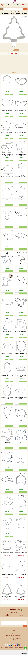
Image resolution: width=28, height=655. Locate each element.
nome (2, 621)
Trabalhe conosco (14, 632)
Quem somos (14, 630)
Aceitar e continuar (24, 653)
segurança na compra (21, 614)
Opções (14, 72)
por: (5, 91)
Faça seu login (18, 2)
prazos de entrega (7, 615)
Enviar (25, 626)
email (2, 624)
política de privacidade (21, 615)
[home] (3, 5)
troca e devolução (7, 614)
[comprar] (7, 94)
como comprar (7, 613)
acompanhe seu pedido (21, 613)
